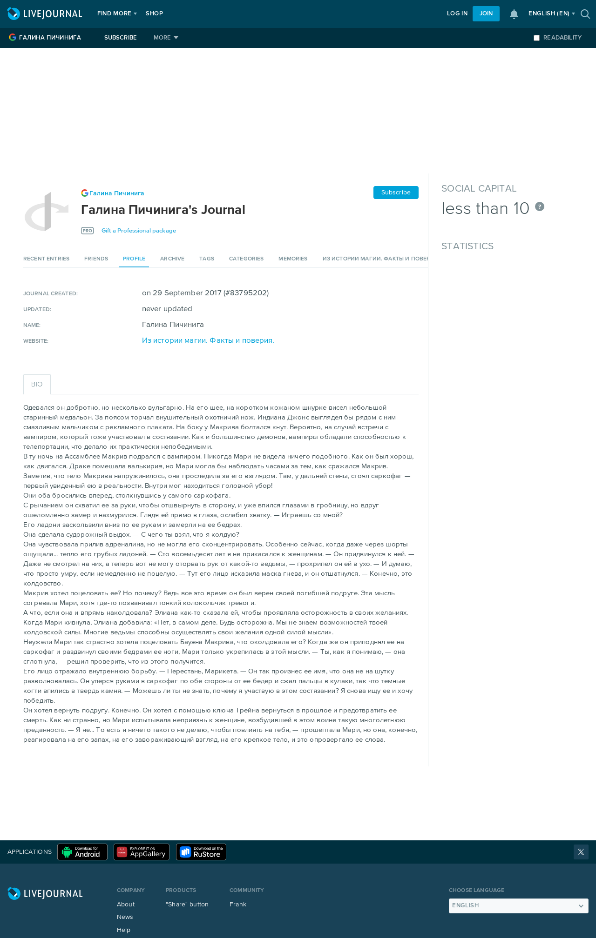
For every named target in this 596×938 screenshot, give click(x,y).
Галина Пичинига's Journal (163, 210)
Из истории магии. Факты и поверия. (381, 259)
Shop (154, 14)
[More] (166, 38)
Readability (558, 38)
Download (82, 852)
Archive (172, 259)
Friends (96, 259)
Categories (246, 259)
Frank (238, 904)
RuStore (201, 852)
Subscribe (120, 38)
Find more (114, 14)
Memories (292, 259)
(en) (549, 14)
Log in (457, 14)
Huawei (141, 852)
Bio (37, 384)
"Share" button (187, 904)
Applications (29, 852)
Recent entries (46, 259)
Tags (206, 259)
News (125, 917)
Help (124, 930)
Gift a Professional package (139, 231)
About (126, 904)
